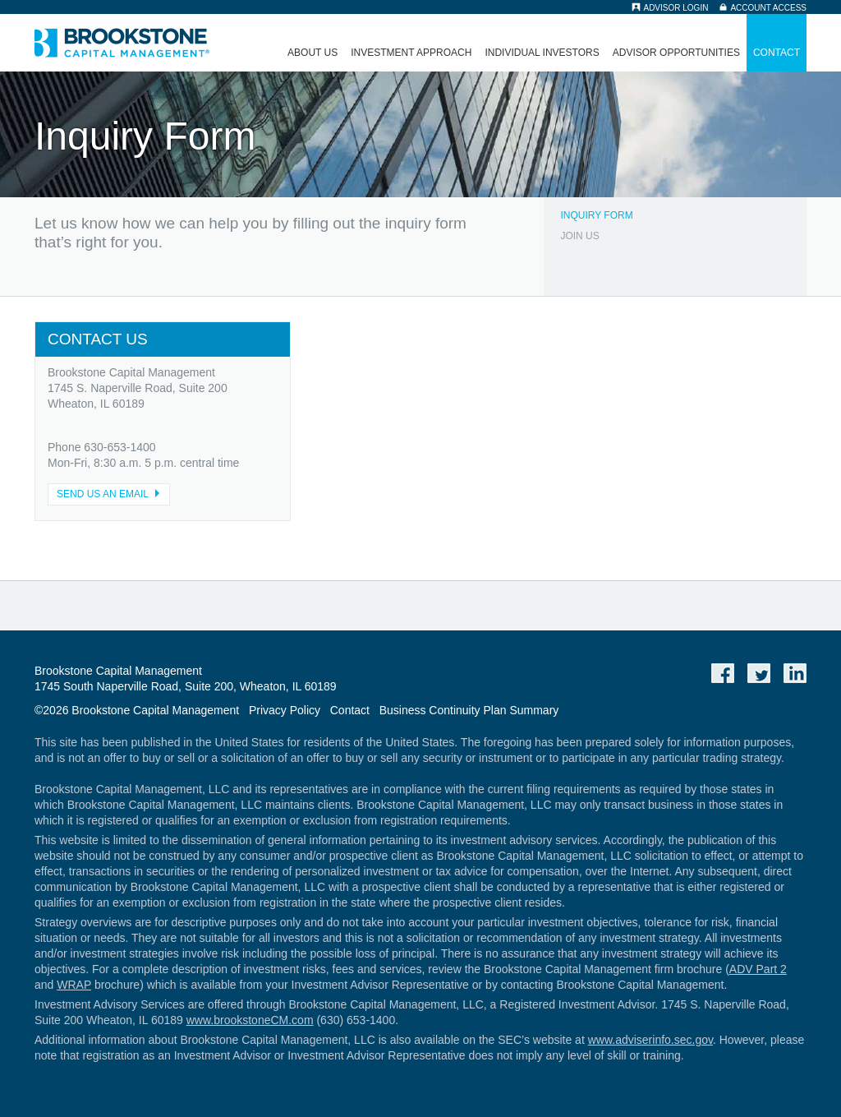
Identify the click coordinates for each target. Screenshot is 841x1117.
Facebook (722, 673)
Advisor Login (675, 7)
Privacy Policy (284, 710)
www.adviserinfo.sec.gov (650, 1039)
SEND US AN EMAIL (111, 494)
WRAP (74, 984)
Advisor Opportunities (676, 52)
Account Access (768, 7)
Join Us (579, 236)
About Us (312, 52)
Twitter (758, 673)
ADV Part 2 (758, 969)
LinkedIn (795, 673)
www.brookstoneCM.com (250, 1020)
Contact (776, 52)
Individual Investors (542, 52)
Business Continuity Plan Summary (469, 710)
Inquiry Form (596, 215)
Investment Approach (411, 52)
